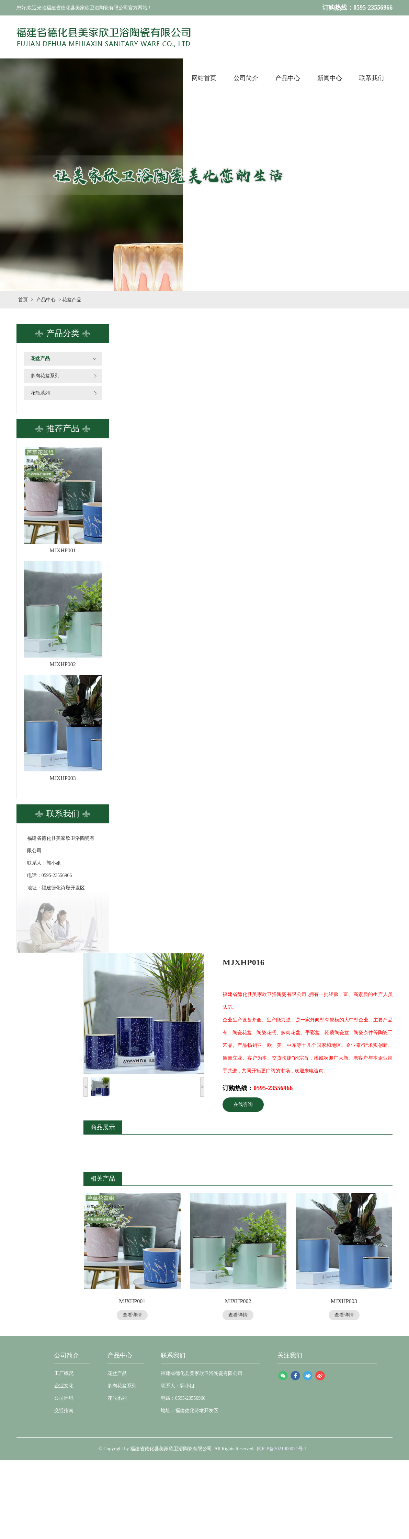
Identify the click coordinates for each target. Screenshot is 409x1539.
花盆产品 (40, 358)
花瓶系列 (40, 392)
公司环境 (63, 1398)
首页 (23, 299)
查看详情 (132, 1315)
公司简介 (66, 1355)
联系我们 (173, 1355)
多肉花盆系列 (45, 375)
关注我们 (289, 1355)
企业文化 (63, 1385)
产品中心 (46, 299)
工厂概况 (63, 1373)
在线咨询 (243, 1104)
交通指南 (63, 1410)
